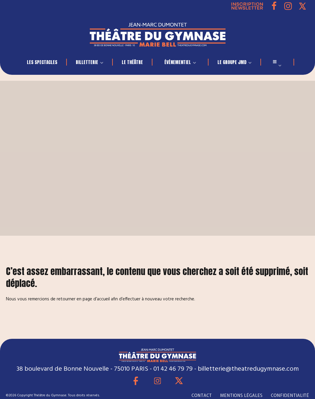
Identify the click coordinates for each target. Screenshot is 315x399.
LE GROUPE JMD (231, 62)
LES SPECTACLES (42, 62)
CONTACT (202, 395)
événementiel (177, 62)
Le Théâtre (132, 62)
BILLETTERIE (87, 62)
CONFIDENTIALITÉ (290, 395)
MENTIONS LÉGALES (241, 395)
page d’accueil (96, 299)
